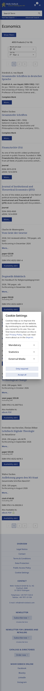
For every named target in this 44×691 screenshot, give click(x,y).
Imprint (29, 337)
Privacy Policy (16, 334)
